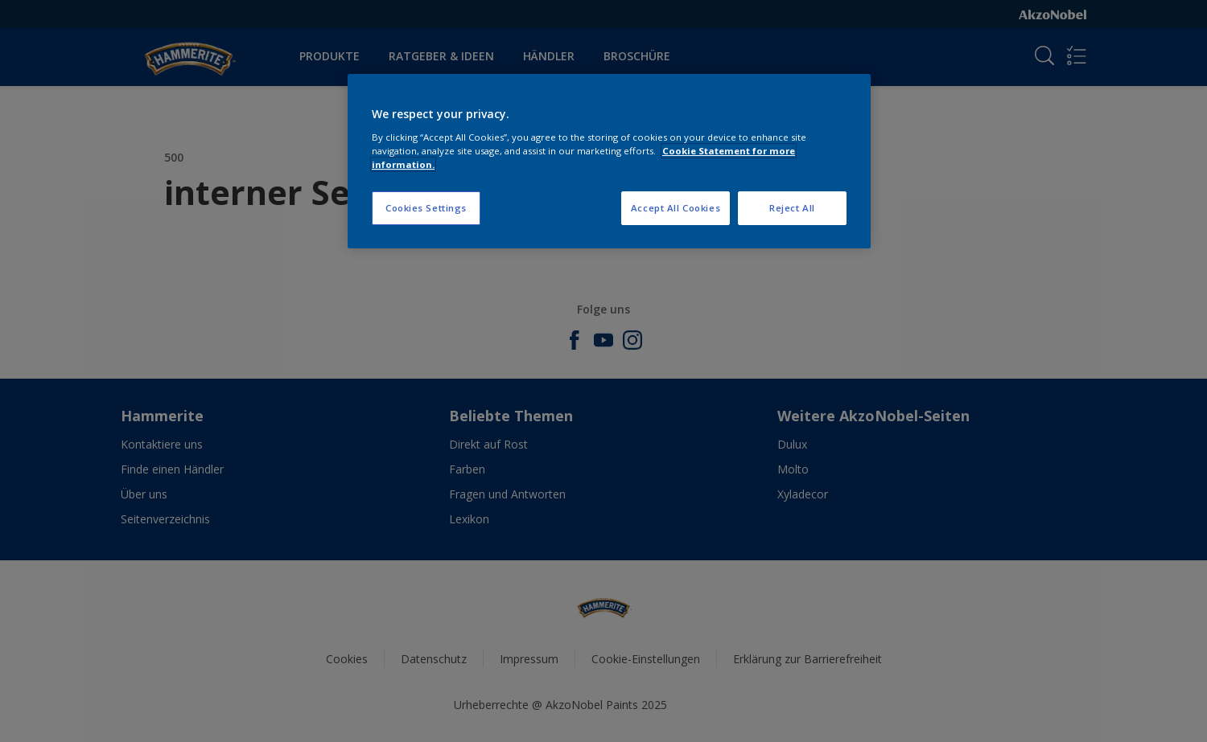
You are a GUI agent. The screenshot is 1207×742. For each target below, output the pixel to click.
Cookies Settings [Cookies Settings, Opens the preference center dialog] (426, 208)
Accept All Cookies (675, 208)
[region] (609, 161)
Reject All (792, 208)
